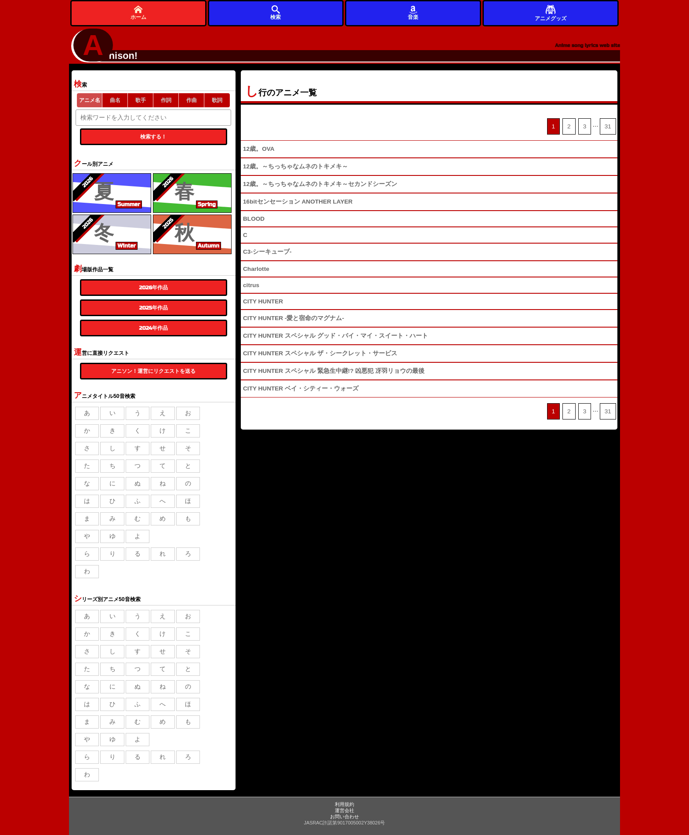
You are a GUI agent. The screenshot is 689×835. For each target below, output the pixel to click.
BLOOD (254, 218)
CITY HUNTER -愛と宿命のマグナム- (293, 318)
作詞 (166, 100)
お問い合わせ (344, 816)
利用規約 (344, 804)
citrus (251, 285)
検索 (275, 12)
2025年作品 (153, 308)
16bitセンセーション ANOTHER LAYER (297, 201)
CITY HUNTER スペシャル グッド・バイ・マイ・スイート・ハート (335, 335)
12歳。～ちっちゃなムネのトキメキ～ (295, 166)
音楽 (413, 12)
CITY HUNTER (263, 301)
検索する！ (153, 137)
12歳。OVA (259, 149)
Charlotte (256, 269)
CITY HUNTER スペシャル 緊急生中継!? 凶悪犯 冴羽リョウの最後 (333, 371)
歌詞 (217, 100)
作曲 (191, 100)
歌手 (140, 100)
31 (608, 126)
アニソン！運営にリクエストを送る (153, 371)
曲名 (115, 100)
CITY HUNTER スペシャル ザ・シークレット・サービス (320, 353)
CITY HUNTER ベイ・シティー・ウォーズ (301, 388)
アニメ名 (89, 100)
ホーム (138, 12)
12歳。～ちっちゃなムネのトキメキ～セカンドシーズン (320, 184)
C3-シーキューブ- (267, 251)
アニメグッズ (550, 12)
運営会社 (344, 810)
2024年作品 (153, 328)
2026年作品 (153, 287)
